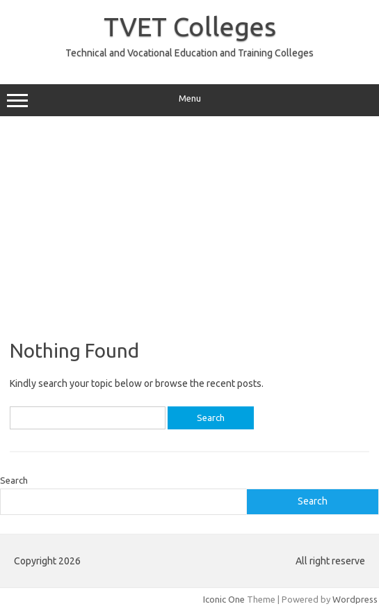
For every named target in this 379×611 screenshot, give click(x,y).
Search (14, 480)
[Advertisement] (189, 227)
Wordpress (355, 599)
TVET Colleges (190, 26)
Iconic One (224, 599)
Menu (189, 100)
